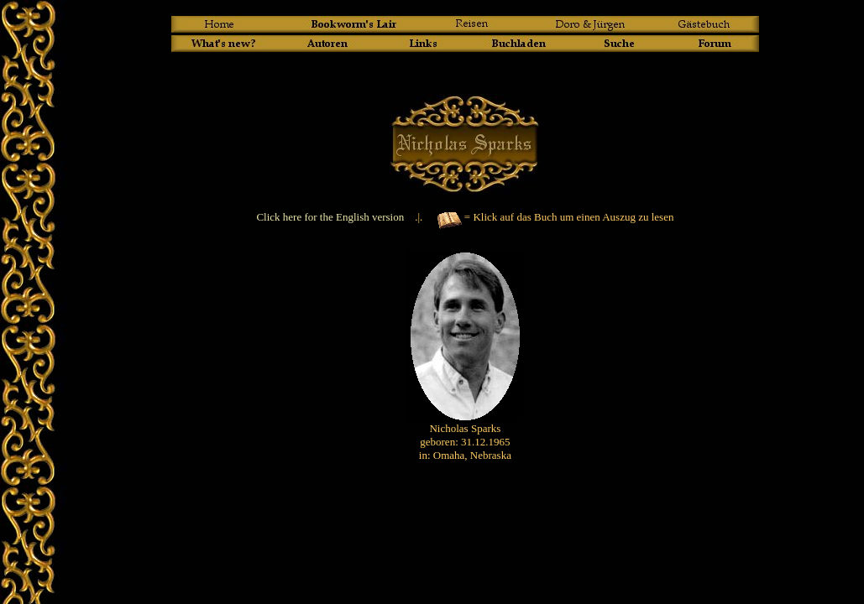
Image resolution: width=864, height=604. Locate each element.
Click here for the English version (330, 217)
